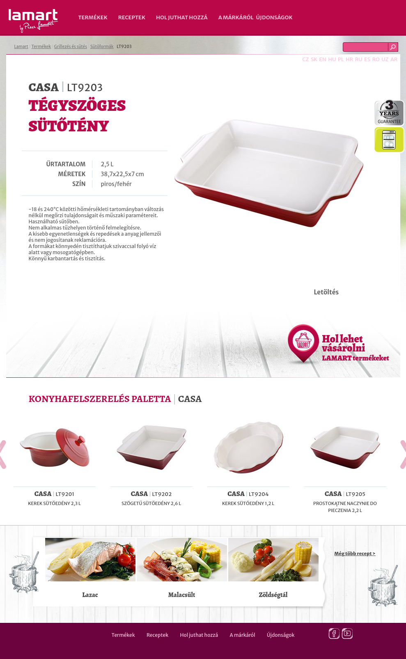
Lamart (33, 21)
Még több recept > (355, 553)
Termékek (93, 17)
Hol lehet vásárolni (355, 347)
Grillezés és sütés (70, 46)
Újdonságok (274, 17)
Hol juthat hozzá (182, 17)
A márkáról (236, 17)
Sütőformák (102, 46)
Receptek (131, 17)
